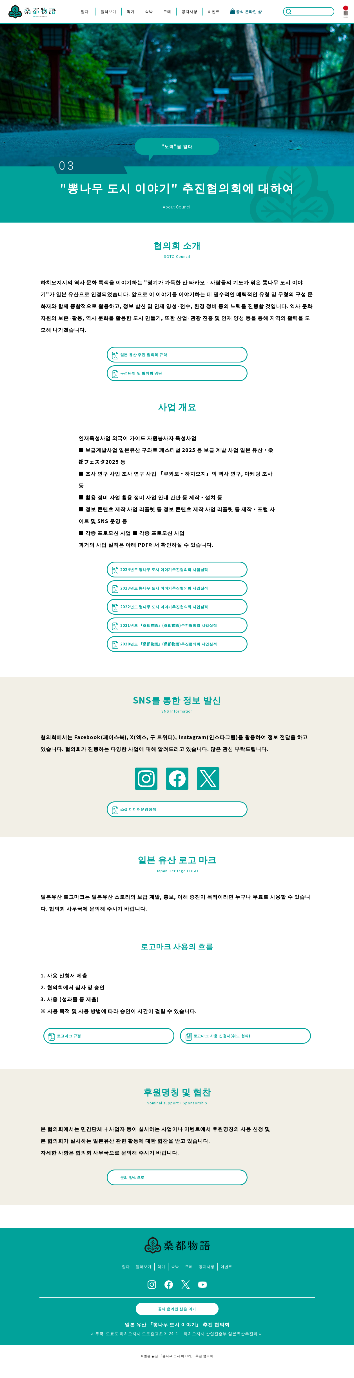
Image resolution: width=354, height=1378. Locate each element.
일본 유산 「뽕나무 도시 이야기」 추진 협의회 (177, 1335)
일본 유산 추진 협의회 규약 (143, 354)
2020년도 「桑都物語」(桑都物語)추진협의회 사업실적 (162, 658)
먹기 (131, 11)
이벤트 (214, 11)
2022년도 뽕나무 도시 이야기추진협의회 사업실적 (164, 613)
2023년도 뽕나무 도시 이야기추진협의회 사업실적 (164, 591)
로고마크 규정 (66, 1050)
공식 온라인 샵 (246, 11)
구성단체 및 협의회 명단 (140, 371)
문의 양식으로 (134, 1189)
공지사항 (189, 11)
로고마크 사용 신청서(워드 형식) (222, 1050)
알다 (85, 11)
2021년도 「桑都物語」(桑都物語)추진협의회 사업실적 (162, 636)
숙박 (149, 11)
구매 (167, 11)
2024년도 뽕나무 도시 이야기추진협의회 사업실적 (164, 568)
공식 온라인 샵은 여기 (177, 1320)
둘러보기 (108, 11)
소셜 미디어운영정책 (137, 825)
